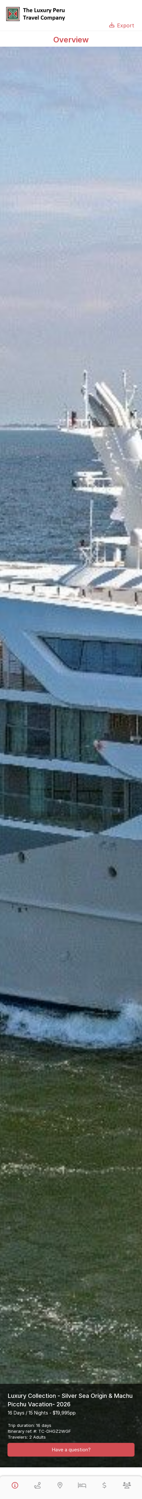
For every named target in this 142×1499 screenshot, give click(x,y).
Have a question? (71, 1449)
